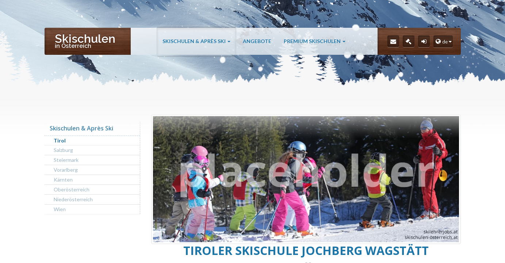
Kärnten (63, 179)
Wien (60, 209)
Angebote (257, 41)
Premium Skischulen (314, 41)
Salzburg (63, 150)
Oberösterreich (71, 189)
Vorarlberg (66, 170)
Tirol (60, 140)
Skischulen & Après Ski (196, 41)
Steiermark (66, 160)
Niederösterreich (73, 199)
